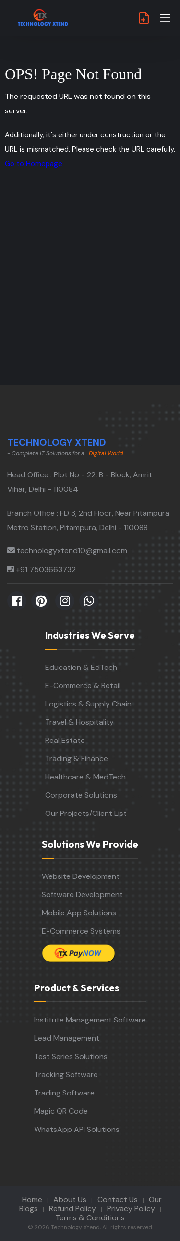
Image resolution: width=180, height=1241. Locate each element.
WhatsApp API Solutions (77, 1129)
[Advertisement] (90, 290)
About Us (69, 1199)
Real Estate (65, 740)
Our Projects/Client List (86, 813)
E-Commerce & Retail (82, 686)
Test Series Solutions (71, 1056)
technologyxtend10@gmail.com (72, 551)
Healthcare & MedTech (85, 777)
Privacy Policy (131, 1209)
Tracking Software (66, 1075)
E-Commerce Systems (81, 931)
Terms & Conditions (90, 1218)
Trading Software (64, 1093)
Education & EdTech (81, 667)
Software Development (82, 894)
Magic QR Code (61, 1111)
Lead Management (66, 1038)
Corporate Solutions (81, 795)
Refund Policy (72, 1209)
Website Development (81, 876)
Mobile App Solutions (79, 913)
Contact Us (117, 1199)
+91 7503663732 (46, 569)
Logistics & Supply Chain (88, 704)
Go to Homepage (33, 164)
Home (32, 1199)
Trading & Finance (76, 759)
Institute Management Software (90, 1020)
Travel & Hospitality (79, 722)
